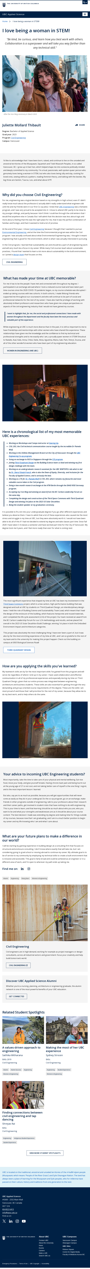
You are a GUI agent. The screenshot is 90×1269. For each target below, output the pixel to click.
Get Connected (16, 996)
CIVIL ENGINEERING (14, 262)
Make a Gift (43, 1253)
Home (5, 21)
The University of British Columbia (32, 4)
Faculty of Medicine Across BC (74, 1254)
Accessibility (45, 1263)
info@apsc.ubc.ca (9, 1212)
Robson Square (68, 1249)
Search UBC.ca (44, 1256)
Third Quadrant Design (24, 462)
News (41, 1245)
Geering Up (53, 443)
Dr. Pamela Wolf (32, 479)
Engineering (15, 878)
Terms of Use (23, 1263)
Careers (42, 1250)
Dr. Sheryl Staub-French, (21, 472)
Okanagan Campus (70, 1243)
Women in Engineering (39, 878)
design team (18, 254)
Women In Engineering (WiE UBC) (22, 350)
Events (41, 1248)
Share (80, 125)
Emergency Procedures (9, 1263)
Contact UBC (43, 1240)
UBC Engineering (66, 207)
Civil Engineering (18, 137)
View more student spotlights (45, 1153)
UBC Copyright (34, 1263)
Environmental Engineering (14, 232)
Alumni (5, 878)
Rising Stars (25, 878)
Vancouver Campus (70, 1240)
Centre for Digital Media (71, 1252)
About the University (46, 1243)
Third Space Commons (13, 604)
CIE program (57, 459)
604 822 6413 (8, 1209)
